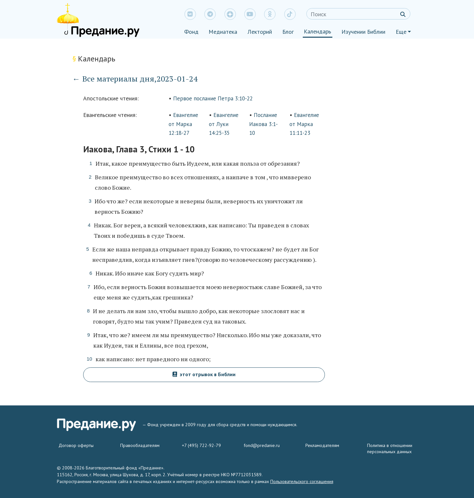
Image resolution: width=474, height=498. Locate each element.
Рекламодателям (322, 445)
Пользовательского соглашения (301, 481)
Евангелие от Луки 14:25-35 (223, 123)
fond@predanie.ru (262, 445)
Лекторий (260, 31)
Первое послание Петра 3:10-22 (213, 98)
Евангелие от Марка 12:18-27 (183, 123)
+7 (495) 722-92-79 (201, 445)
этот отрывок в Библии (204, 374)
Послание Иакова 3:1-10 (263, 123)
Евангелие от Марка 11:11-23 (304, 123)
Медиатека (223, 31)
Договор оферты (76, 445)
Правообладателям (140, 445)
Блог (288, 31)
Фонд (191, 31)
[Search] (358, 13)
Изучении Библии (363, 31)
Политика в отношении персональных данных (389, 448)
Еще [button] (401, 31)
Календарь (317, 31)
